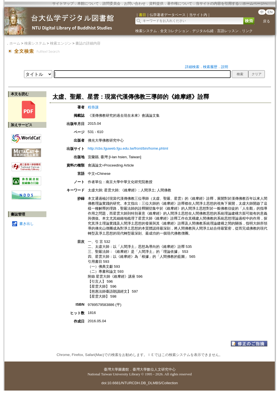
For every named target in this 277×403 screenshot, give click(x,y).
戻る (266, 21)
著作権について (179, 3)
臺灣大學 (111, 369)
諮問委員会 (111, 3)
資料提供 (156, 3)
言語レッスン (228, 31)
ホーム (14, 43)
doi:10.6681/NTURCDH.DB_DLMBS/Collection (139, 383)
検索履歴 (210, 67)
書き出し (26, 224)
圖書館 (123, 369)
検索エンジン (61, 43)
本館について (88, 3)
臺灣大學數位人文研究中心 (154, 369)
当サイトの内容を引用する (217, 3)
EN (270, 12)
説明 (224, 67)
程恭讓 (93, 107)
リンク (247, 31)
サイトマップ (63, 3)
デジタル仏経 (203, 31)
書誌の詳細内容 (88, 43)
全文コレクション (174, 31)
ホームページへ (255, 3)
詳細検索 (192, 67)
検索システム (146, 31)
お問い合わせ (135, 3)
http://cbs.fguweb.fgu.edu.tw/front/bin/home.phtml (128, 148)
